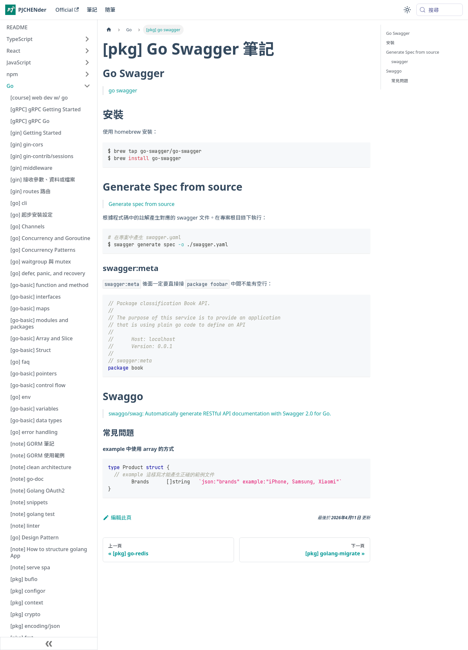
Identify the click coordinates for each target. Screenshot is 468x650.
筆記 (92, 9)
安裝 (390, 43)
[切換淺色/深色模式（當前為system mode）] (407, 10)
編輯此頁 (117, 517)
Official (67, 9)
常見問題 (399, 81)
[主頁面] (109, 30)
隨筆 (110, 9)
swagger (399, 61)
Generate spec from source (142, 204)
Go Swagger (398, 33)
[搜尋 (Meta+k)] (439, 10)
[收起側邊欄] (49, 643)
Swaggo (394, 71)
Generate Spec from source (412, 52)
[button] (48, 39)
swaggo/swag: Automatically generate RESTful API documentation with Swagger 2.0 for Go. (220, 413)
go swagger (123, 90)
